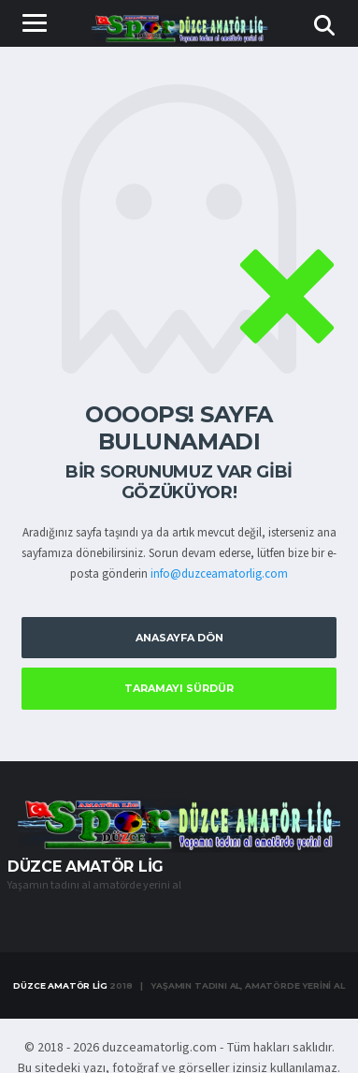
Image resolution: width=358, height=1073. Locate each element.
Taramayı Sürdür (179, 688)
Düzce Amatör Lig (60, 985)
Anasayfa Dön (179, 637)
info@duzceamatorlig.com (219, 574)
